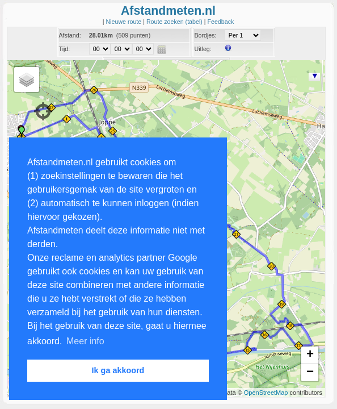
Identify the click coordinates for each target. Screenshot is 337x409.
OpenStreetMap (266, 392)
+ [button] (310, 355)
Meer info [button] (85, 341)
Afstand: (70, 35)
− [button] (310, 372)
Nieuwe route (124, 21)
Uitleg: (202, 48)
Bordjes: (205, 35)
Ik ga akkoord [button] (118, 370)
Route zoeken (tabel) (175, 21)
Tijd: (64, 48)
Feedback (221, 21)
